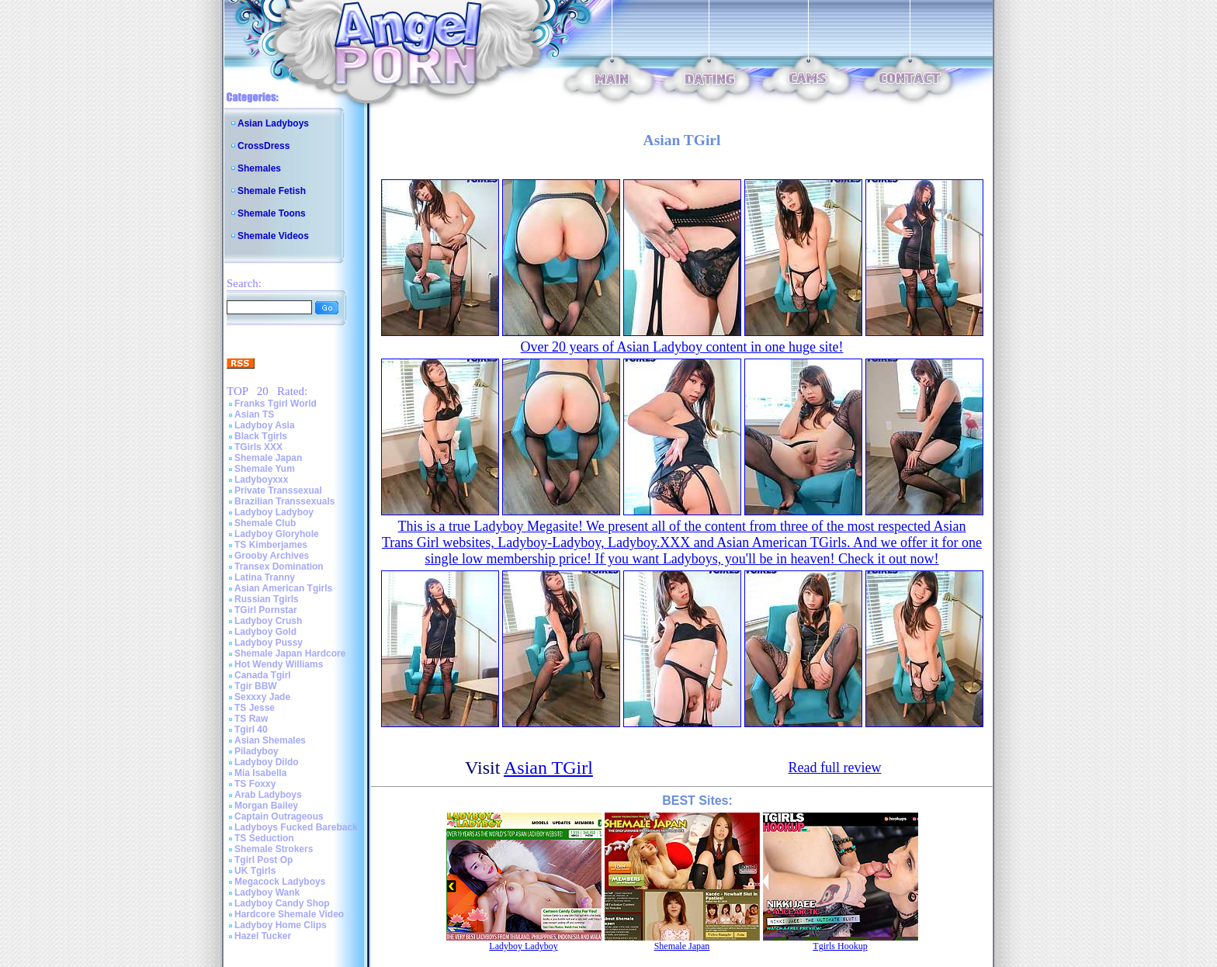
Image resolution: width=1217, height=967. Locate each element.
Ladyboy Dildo (266, 762)
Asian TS (254, 414)
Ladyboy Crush (268, 620)
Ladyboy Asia (264, 425)
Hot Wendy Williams (278, 664)
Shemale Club (265, 523)
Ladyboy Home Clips (280, 925)
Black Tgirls (260, 436)
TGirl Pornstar (265, 610)
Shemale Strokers (273, 849)
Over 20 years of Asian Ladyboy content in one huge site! (682, 347)
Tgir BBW (255, 686)
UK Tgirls (255, 870)
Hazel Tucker (262, 936)
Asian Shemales (270, 740)
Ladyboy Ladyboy (274, 512)
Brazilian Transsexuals (284, 501)
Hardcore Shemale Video (289, 914)
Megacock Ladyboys (279, 881)
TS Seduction (264, 838)
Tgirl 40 (251, 729)
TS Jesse (254, 707)
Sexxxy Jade (262, 696)
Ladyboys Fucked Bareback (296, 827)
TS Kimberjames (270, 544)
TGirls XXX (258, 447)
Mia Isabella (260, 773)
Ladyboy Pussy (268, 642)
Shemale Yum (264, 468)
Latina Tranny (264, 577)
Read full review (835, 767)
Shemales (259, 168)
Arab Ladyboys (268, 794)
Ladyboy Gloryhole (276, 534)
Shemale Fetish (272, 190)
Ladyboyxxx (261, 479)
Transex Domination (279, 566)
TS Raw (251, 718)
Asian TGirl (548, 767)
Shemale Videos (273, 235)
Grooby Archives (271, 555)
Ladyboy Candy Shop (282, 903)
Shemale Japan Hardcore (289, 653)
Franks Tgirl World (275, 403)
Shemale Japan (268, 457)
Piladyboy (256, 751)
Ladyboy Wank (267, 892)
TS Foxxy (255, 783)
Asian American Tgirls (283, 588)
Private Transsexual (278, 490)
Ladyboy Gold (265, 631)
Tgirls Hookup (840, 946)
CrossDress (264, 145)
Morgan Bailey (266, 805)
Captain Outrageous (279, 816)
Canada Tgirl (262, 675)
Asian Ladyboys (273, 123)
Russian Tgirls (266, 599)
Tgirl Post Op (263, 859)
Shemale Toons (272, 213)
